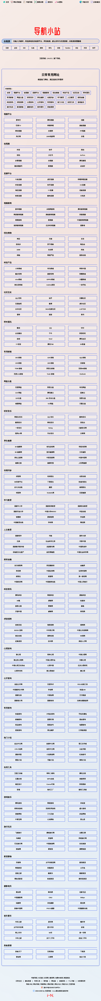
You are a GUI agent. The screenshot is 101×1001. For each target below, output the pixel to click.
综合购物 (56, 93)
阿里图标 (82, 785)
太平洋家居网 (50, 863)
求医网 (18, 477)
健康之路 (18, 463)
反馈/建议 (95, 2)
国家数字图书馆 (18, 547)
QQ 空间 (18, 299)
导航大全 (65, 984)
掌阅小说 (82, 760)
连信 (18, 339)
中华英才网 (50, 631)
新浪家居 (82, 863)
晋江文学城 (83, 744)
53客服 (82, 345)
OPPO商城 (50, 280)
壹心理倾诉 (50, 671)
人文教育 (71, 98)
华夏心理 (82, 660)
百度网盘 (18, 388)
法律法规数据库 (82, 701)
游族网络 (18, 814)
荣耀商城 (82, 274)
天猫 (50, 239)
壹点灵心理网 (18, 660)
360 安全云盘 (50, 399)
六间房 (82, 196)
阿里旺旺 (82, 334)
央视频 (50, 161)
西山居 (82, 820)
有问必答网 (50, 447)
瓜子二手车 (50, 938)
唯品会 (82, 245)
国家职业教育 (82, 506)
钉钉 (82, 328)
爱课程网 (50, 517)
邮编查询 (18, 720)
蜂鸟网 (50, 892)
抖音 (18, 150)
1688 (18, 250)
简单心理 (50, 655)
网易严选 (50, 256)
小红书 (50, 156)
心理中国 (50, 666)
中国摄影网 (18, 898)
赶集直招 (18, 642)
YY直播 (50, 191)
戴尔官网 (18, 274)
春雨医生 (82, 488)
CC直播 (82, 185)
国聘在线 (50, 636)
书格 (50, 536)
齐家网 (18, 863)
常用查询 (51, 103)
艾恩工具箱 (18, 774)
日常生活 (19, 981)
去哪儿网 (82, 833)
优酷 (82, 120)
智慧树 (18, 517)
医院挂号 (50, 725)
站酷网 (18, 903)
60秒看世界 (81, 981)
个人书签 (71, 981)
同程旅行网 (83, 839)
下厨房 (82, 952)
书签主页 (84, 2)
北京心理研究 (82, 666)
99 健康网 (18, 452)
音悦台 (82, 423)
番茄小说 (18, 760)
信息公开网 (18, 685)
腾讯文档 (82, 774)
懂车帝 (82, 922)
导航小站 (29, 984)
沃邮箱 (82, 363)
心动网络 (50, 820)
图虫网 (18, 892)
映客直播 (18, 196)
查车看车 (40, 107)
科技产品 (66, 93)
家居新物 (20, 107)
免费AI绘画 (59, 978)
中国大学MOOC (50, 512)
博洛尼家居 (18, 879)
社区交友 (76, 93)
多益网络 (82, 814)
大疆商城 (82, 280)
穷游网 (50, 839)
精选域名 (67, 978)
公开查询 (40, 103)
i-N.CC (49, 58)
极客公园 (18, 606)
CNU (50, 898)
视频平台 (17, 93)
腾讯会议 (82, 339)
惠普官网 (50, 274)
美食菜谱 (51, 107)
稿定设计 (18, 785)
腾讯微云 (50, 393)
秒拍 (18, 156)
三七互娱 (50, 814)
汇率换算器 (83, 731)
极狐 (82, 606)
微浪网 (52, 978)
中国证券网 (50, 571)
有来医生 (50, 477)
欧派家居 (50, 879)
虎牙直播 (50, 180)
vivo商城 (18, 280)
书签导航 (27, 2)
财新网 (50, 577)
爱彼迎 (50, 849)
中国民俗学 (83, 547)
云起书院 (82, 749)
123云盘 (18, 399)
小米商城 (18, 269)
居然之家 (18, 874)
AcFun (82, 156)
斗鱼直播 (18, 180)
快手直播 (50, 185)
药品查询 (18, 725)
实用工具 (71, 103)
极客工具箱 (83, 790)
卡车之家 (18, 938)
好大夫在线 (18, 488)
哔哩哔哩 (50, 126)
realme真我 (50, 285)
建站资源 (28, 981)
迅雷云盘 (82, 399)
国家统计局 (18, 701)
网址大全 (58, 984)
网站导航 (50, 984)
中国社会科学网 (82, 552)
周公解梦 (50, 731)
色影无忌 (82, 892)
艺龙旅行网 (18, 844)
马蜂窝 (18, 839)
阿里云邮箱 (50, 369)
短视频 (26, 93)
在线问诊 (51, 98)
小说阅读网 (50, 755)
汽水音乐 (50, 434)
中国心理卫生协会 (18, 666)
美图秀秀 (82, 779)
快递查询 (18, 714)
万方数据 (82, 696)
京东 (82, 239)
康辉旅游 (82, 849)
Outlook (83, 374)
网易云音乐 (18, 417)
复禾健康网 (50, 452)
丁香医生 (50, 482)
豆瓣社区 (82, 299)
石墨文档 (18, 779)
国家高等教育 (50, 506)
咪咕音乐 (50, 423)
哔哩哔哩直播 (82, 180)
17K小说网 (18, 749)
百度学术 (50, 685)
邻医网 (18, 493)
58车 (50, 933)
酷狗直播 (50, 196)
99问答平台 (18, 482)
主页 (6, 2)
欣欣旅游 (82, 844)
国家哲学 (18, 536)
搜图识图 (38, 2)
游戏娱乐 (81, 103)
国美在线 (82, 256)
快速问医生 (83, 482)
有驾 (82, 928)
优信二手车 (83, 938)
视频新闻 (46, 93)
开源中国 (18, 612)
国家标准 (50, 701)
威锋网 (50, 612)
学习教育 (61, 98)
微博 (50, 304)
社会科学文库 (50, 542)
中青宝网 (18, 820)
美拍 (82, 150)
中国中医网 (83, 458)
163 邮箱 (18, 358)
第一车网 (82, 933)
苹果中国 (82, 269)
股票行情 (50, 720)
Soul (50, 339)
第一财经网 (83, 577)
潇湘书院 (18, 755)
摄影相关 (30, 107)
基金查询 (82, 720)
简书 (82, 315)
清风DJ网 (18, 434)
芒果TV (18, 126)
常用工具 (37, 981)
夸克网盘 (82, 388)
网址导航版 (16, 2)
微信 (18, 328)
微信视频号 (18, 166)
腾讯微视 (82, 161)
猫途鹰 (18, 849)
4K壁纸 (58, 2)
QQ (50, 328)
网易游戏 (50, 803)
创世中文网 (50, 749)
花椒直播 (82, 191)
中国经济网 (18, 582)
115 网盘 (18, 393)
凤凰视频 (82, 215)
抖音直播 (18, 185)
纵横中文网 (50, 744)
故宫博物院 (50, 552)
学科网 (50, 523)
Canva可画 (50, 785)
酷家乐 (50, 874)
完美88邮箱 (83, 369)
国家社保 (18, 696)
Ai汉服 (40, 978)
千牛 (50, 334)
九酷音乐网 (83, 428)
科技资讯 (10, 103)
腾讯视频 (50, 120)
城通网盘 (18, 404)
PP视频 (82, 131)
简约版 (46, 981)
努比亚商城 (18, 285)
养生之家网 (18, 458)
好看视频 (18, 161)
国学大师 (82, 536)
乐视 (82, 137)
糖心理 (82, 671)
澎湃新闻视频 (18, 226)
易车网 (50, 922)
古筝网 (82, 434)
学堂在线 (82, 512)
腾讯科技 (18, 595)
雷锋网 (50, 606)
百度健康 (82, 493)
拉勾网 (50, 642)
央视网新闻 (50, 209)
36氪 (18, 601)
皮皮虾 (82, 166)
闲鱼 (82, 250)
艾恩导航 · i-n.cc (50, 991)
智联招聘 (50, 625)
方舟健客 (82, 452)
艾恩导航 (72, 984)
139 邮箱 (18, 363)
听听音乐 (30, 98)
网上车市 (18, 933)
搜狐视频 (82, 126)
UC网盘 (50, 404)
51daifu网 (50, 493)
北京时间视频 (50, 226)
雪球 (18, 315)
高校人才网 (83, 642)
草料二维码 (50, 774)
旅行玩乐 (10, 107)
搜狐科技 (82, 595)
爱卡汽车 (50, 928)
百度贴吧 (18, 304)
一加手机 (82, 285)
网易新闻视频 (18, 215)
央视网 (50, 131)
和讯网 (18, 571)
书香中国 (82, 542)
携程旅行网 (50, 833)
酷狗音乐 (82, 417)
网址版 (53, 981)
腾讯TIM (50, 345)
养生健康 (40, 98)
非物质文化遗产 (18, 552)
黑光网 (82, 903)
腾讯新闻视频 (82, 209)
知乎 (50, 299)
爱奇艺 (18, 120)
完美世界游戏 (50, 809)
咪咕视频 (18, 131)
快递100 (83, 690)
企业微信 (18, 334)
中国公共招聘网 (82, 631)
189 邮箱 (50, 363)
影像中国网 (18, 909)
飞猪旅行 (18, 833)
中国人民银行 (82, 582)
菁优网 (82, 523)
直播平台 (36, 93)
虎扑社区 (82, 304)
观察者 (82, 226)
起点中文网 (18, 744)
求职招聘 (20, 103)
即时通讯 (86, 93)
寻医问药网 (83, 447)
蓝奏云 (82, 393)
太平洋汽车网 (18, 928)
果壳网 (82, 612)
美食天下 (18, 952)
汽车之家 (18, 922)
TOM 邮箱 (18, 369)
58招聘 (82, 636)
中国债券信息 (50, 582)
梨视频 (50, 166)
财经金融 (81, 98)
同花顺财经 (50, 566)
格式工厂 (50, 790)
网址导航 (36, 984)
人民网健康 (83, 463)
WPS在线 (50, 779)
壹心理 (18, 655)
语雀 (18, 790)
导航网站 (43, 984)
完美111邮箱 (18, 374)
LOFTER (82, 309)
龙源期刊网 (50, 547)
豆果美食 (50, 952)
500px (82, 898)
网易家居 (18, 868)
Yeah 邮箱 (50, 374)
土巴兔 (82, 868)
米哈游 (82, 803)
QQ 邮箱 (83, 358)
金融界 (82, 566)
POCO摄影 (50, 909)
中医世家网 (50, 458)
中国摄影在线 (82, 909)
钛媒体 (82, 601)
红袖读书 (82, 755)
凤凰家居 (50, 868)
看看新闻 (18, 220)
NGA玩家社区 (50, 309)
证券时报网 (83, 571)
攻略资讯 (62, 981)
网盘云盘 (20, 98)
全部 (8, 93)
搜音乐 (49, 2)
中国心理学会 (50, 660)
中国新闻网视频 (82, 220)
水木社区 (18, 309)
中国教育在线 (18, 523)
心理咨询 (30, 103)
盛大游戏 (82, 809)
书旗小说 (50, 760)
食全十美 (82, 957)
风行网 (18, 137)
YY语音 (18, 345)
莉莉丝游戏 (18, 809)
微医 (50, 488)
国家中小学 (18, 506)
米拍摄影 (50, 903)
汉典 (18, 542)
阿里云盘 (50, 388)
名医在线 (82, 477)
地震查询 (82, 725)
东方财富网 (18, 566)
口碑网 (50, 957)
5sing (50, 428)
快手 (50, 150)
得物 (18, 256)
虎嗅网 (50, 601)
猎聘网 (82, 625)
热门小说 (61, 103)
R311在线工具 (82, 685)
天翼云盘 (82, 404)
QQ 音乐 (50, 417)
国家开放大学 (18, 512)
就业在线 (18, 636)
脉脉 (50, 315)
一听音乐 (18, 428)
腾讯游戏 (18, 803)
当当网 (50, 250)
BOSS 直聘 (18, 631)
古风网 (46, 978)
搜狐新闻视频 (50, 215)
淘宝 (18, 239)
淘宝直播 (18, 191)
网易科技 (50, 595)
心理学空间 (18, 671)
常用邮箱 (10, 98)
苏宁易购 (50, 245)
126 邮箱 (50, 358)
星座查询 (18, 731)
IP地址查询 (50, 714)
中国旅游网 (50, 844)
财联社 (18, 577)
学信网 (82, 517)
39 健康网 (18, 447)
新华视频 (18, 209)
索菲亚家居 (83, 879)
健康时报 (50, 463)
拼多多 (18, 245)
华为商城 (50, 269)
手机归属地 (83, 714)
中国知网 (50, 696)
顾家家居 (82, 874)
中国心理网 (83, 655)
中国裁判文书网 (18, 690)
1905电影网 (50, 137)
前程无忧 (18, 625)
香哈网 (18, 957)
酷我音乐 (18, 423)
